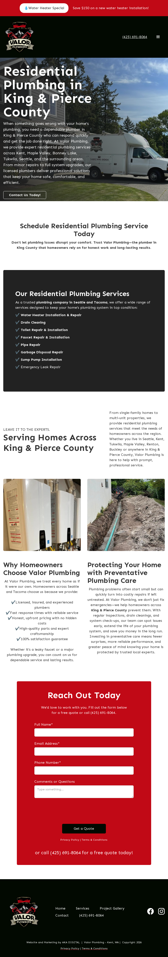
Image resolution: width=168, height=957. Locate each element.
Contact (62, 915)
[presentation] (67, 810)
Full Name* (43, 724)
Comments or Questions (54, 781)
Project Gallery (112, 908)
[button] (158, 37)
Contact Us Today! (24, 195)
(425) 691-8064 (91, 915)
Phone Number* (47, 762)
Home (60, 908)
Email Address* (47, 743)
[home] (19, 37)
